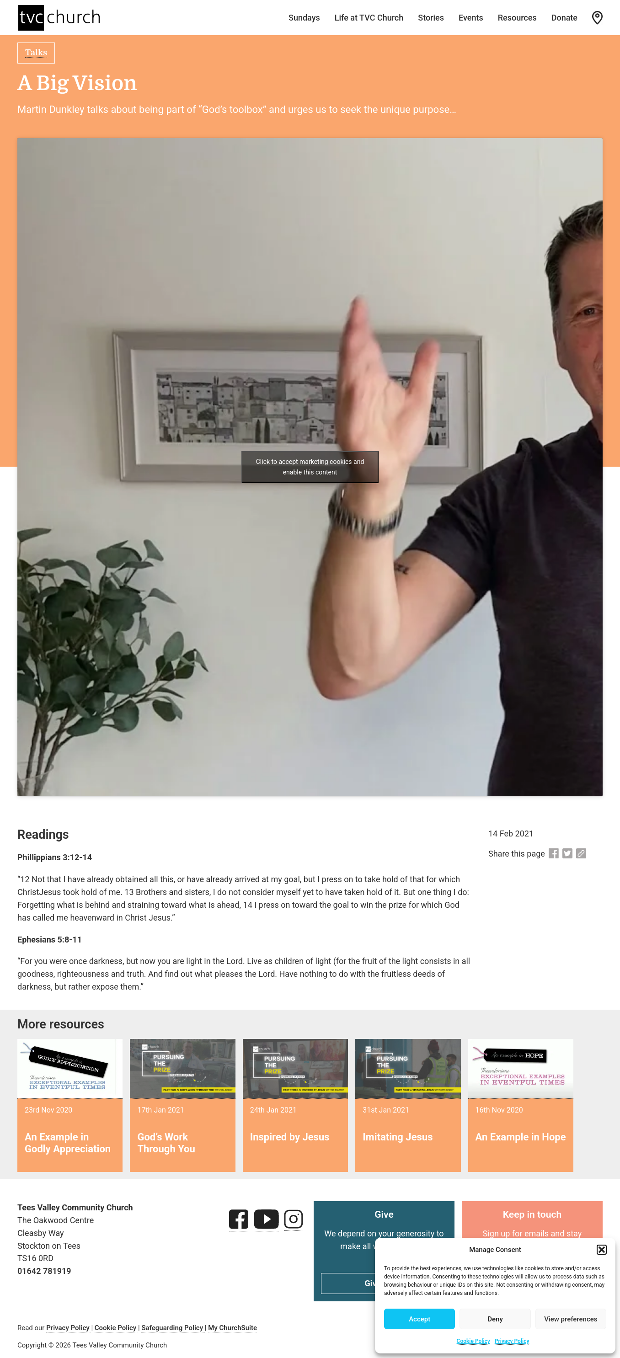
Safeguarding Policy (172, 1328)
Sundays (304, 17)
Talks (36, 52)
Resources (517, 17)
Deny (495, 1319)
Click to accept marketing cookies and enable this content (310, 467)
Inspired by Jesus (290, 1137)
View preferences (570, 1319)
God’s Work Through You (166, 1143)
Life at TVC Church (369, 17)
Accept (419, 1319)
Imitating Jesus (398, 1137)
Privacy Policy (512, 1341)
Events (471, 17)
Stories (431, 17)
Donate (564, 17)
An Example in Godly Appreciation (68, 1143)
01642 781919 (44, 1271)
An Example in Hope (521, 1137)
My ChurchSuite (232, 1328)
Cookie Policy (473, 1341)
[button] (601, 1249)
